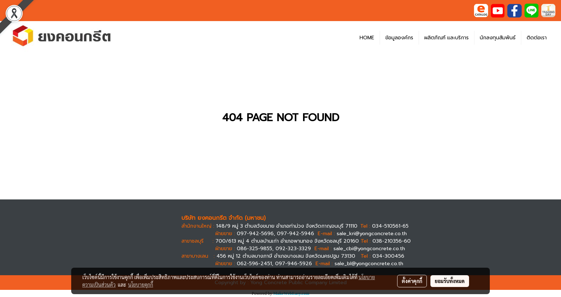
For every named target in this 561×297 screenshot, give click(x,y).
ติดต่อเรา (537, 37)
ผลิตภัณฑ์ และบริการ (446, 37)
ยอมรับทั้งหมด (450, 281)
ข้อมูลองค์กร (399, 37)
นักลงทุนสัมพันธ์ (498, 37)
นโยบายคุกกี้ (140, 284)
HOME (367, 37)
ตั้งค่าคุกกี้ (412, 281)
